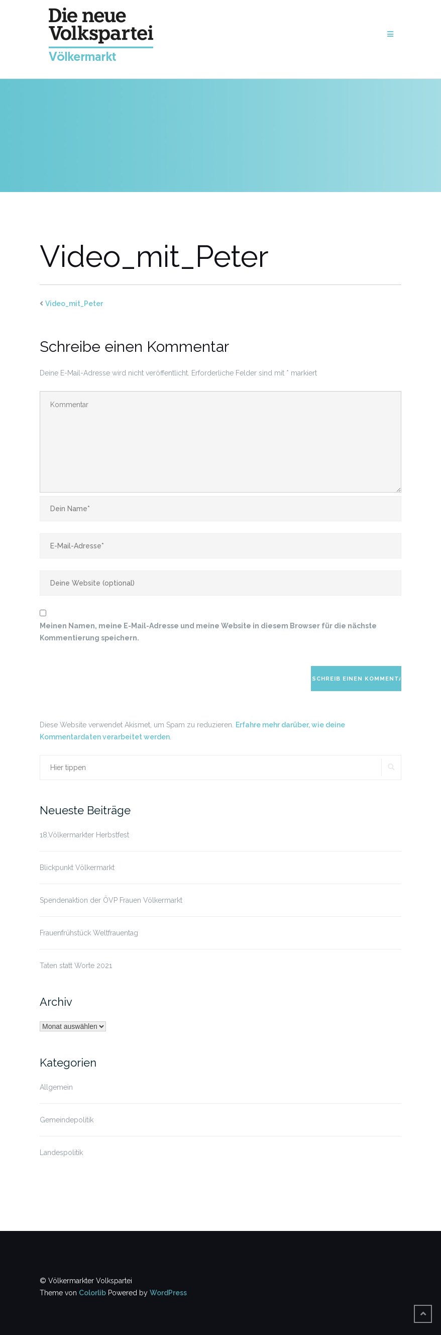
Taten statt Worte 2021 (76, 966)
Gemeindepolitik (66, 1120)
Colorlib (92, 1293)
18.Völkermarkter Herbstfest (84, 835)
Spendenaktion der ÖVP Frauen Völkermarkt (111, 900)
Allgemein (56, 1087)
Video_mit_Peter (74, 304)
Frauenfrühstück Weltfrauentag (89, 933)
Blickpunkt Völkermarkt (77, 868)
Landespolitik (61, 1153)
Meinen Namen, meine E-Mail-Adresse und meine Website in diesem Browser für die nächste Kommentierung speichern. (208, 632)
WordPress (168, 1293)
